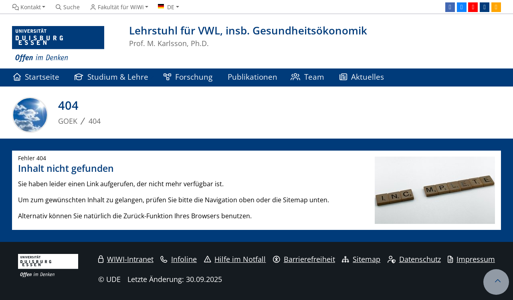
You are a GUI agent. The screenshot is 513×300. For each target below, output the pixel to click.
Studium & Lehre (111, 76)
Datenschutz (414, 259)
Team (307, 76)
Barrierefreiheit (304, 259)
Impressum (471, 259)
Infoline (178, 259)
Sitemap (361, 259)
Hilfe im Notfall (235, 259)
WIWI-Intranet (125, 259)
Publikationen (252, 76)
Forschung (188, 76)
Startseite (36, 76)
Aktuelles (361, 76)
